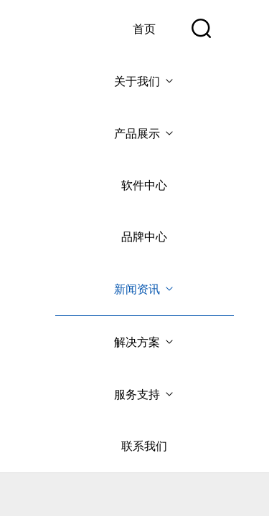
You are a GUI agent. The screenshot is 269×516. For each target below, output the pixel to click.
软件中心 (144, 185)
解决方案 (144, 342)
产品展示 (144, 134)
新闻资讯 (144, 289)
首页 (144, 29)
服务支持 (144, 394)
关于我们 (144, 81)
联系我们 (144, 446)
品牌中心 (144, 237)
